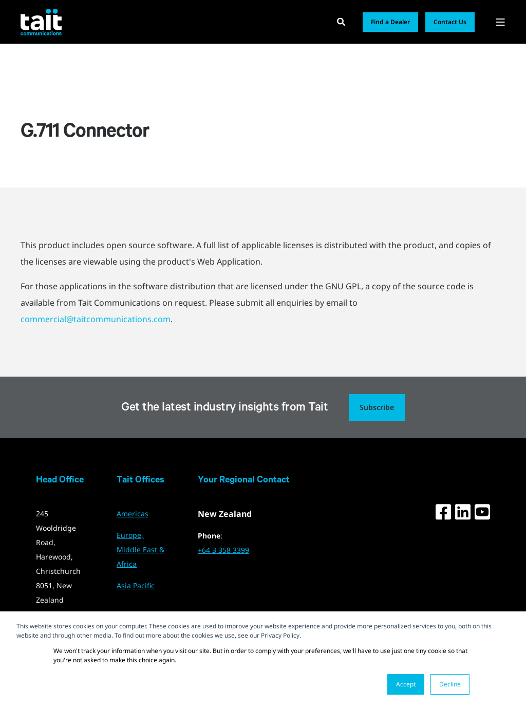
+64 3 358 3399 (223, 550)
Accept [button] (406, 684)
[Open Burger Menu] (500, 22)
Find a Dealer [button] (390, 21)
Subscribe (377, 407)
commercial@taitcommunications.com (96, 319)
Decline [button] (450, 684)
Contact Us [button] (450, 21)
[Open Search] (342, 21)
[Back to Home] (41, 21)
